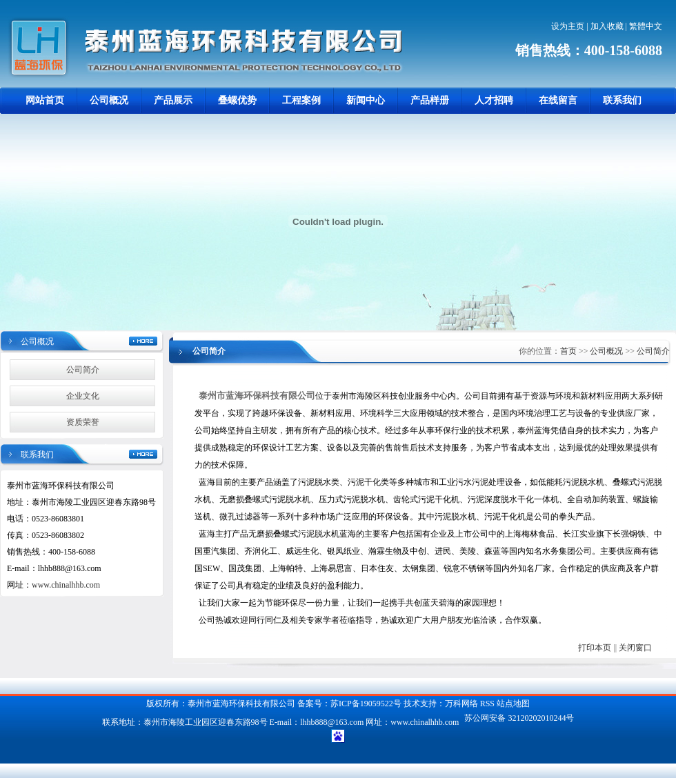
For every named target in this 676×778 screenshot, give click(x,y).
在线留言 (558, 100)
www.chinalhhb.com (66, 585)
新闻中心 (365, 100)
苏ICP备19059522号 (365, 703)
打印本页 (594, 647)
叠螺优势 (237, 100)
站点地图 (513, 703)
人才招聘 (494, 100)
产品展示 (173, 100)
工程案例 (301, 100)
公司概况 (109, 100)
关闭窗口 (635, 647)
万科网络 (462, 703)
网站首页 (45, 100)
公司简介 (82, 370)
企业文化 (82, 396)
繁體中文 (645, 26)
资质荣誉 (82, 422)
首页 (568, 351)
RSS (487, 703)
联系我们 (622, 100)
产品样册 (429, 100)
